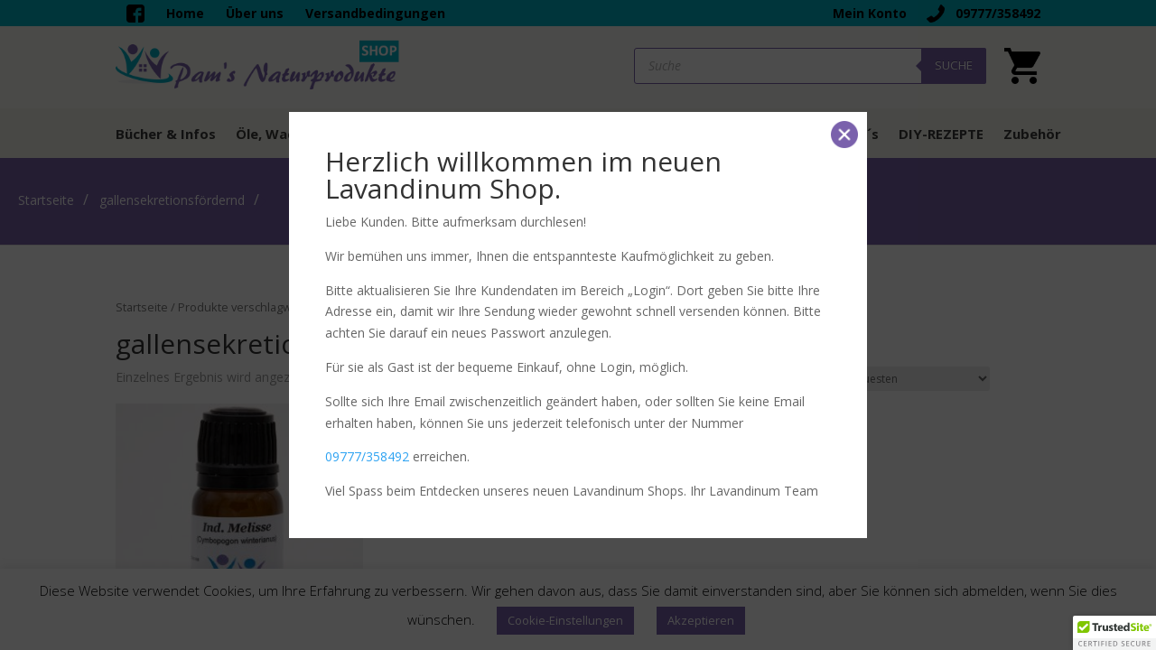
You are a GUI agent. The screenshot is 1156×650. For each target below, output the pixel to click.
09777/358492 (367, 456)
